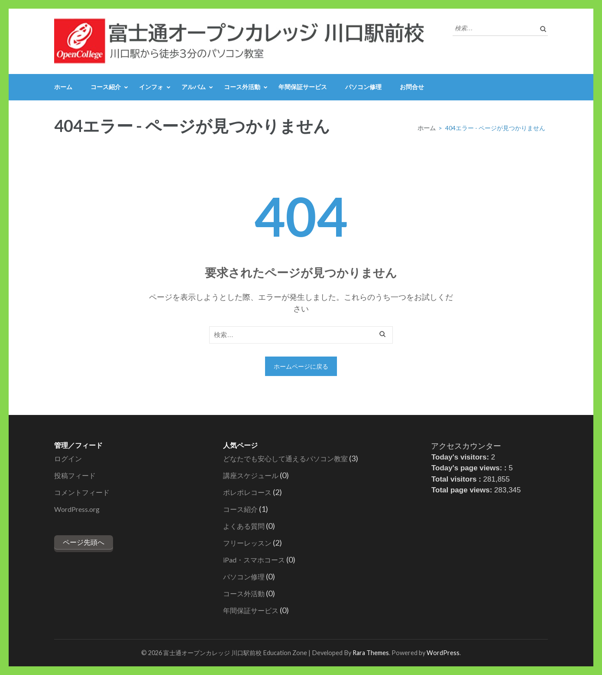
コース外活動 (242, 86)
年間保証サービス (302, 86)
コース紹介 (106, 86)
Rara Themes (371, 652)
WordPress (443, 652)
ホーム (63, 86)
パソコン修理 (363, 86)
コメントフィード (82, 492)
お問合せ (412, 86)
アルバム (193, 86)
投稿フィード (75, 475)
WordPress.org (77, 509)
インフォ (151, 86)
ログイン (68, 458)
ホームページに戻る (301, 366)
